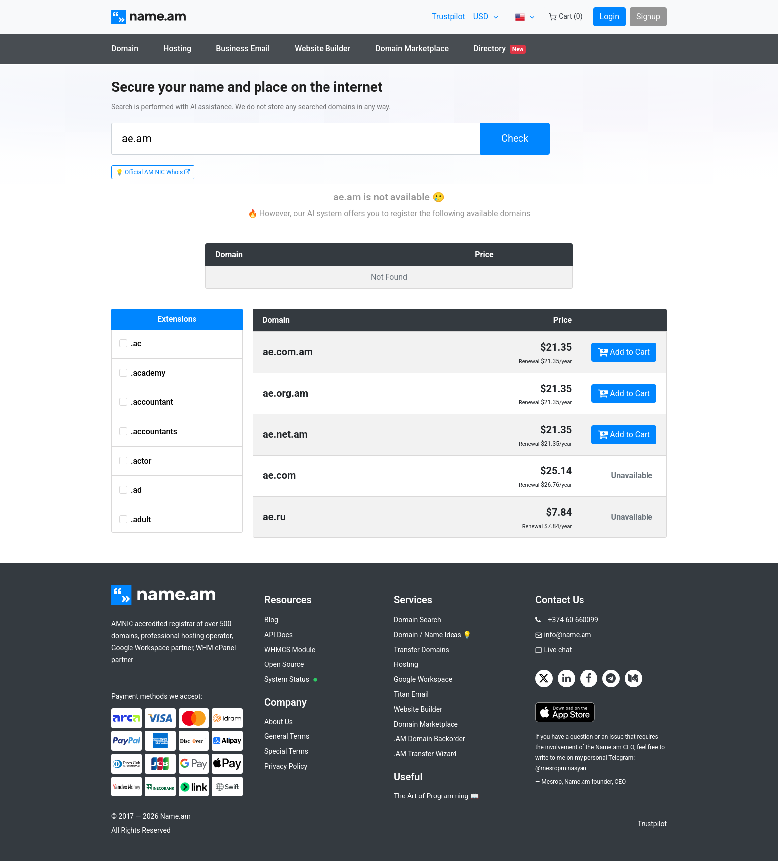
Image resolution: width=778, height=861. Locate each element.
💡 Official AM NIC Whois (153, 172)
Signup (648, 16)
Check (514, 138)
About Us (278, 722)
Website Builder (322, 48)
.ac (130, 343)
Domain (124, 48)
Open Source (284, 664)
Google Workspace (423, 679)
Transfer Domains (421, 650)
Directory (499, 49)
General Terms (286, 736)
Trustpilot (448, 16)
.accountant (146, 402)
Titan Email (411, 694)
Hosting (177, 48)
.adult (135, 519)
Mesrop (551, 781)
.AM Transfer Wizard (425, 754)
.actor (135, 460)
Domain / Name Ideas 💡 (432, 635)
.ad (130, 490)
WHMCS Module (289, 650)
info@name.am (567, 635)
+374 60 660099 (573, 620)
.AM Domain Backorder (429, 739)
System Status (290, 679)
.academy (142, 373)
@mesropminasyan (560, 768)
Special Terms (286, 751)
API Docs (278, 635)
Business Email (243, 48)
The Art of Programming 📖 (436, 796)
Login (609, 16)
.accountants (148, 431)
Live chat (558, 650)
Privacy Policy (285, 766)
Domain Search (417, 620)
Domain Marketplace (412, 48)
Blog (271, 620)
